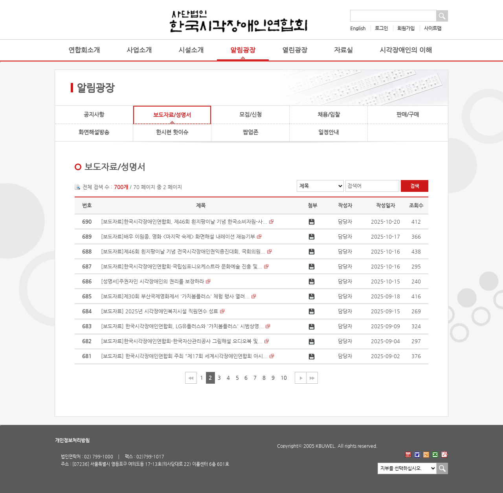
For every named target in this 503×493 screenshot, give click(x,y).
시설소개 (191, 50)
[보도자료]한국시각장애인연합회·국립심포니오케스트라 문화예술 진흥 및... (181, 266)
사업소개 (139, 50)
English (357, 28)
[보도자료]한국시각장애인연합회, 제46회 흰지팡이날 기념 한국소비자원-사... (184, 221)
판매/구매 (408, 114)
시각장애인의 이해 (406, 50)
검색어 (354, 186)
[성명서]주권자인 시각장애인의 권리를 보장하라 (152, 281)
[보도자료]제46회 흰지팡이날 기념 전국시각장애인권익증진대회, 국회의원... (183, 251)
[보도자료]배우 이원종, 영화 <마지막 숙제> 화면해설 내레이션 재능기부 (178, 236)
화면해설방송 (94, 132)
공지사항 (94, 114)
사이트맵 (432, 28)
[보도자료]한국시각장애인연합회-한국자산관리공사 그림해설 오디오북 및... (182, 341)
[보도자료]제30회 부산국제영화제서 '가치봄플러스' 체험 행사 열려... (175, 296)
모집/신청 (250, 114)
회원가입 (406, 28)
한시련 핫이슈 (172, 132)
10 (284, 378)
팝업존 (250, 132)
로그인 (381, 28)
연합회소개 (84, 50)
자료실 (343, 50)
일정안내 (328, 132)
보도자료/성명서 (172, 115)
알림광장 (242, 50)
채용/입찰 (329, 114)
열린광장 (294, 50)
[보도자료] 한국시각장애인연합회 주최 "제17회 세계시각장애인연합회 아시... (184, 356)
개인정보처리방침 (72, 440)
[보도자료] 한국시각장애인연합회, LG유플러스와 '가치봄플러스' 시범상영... (182, 326)
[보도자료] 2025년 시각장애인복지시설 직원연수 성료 (159, 311)
